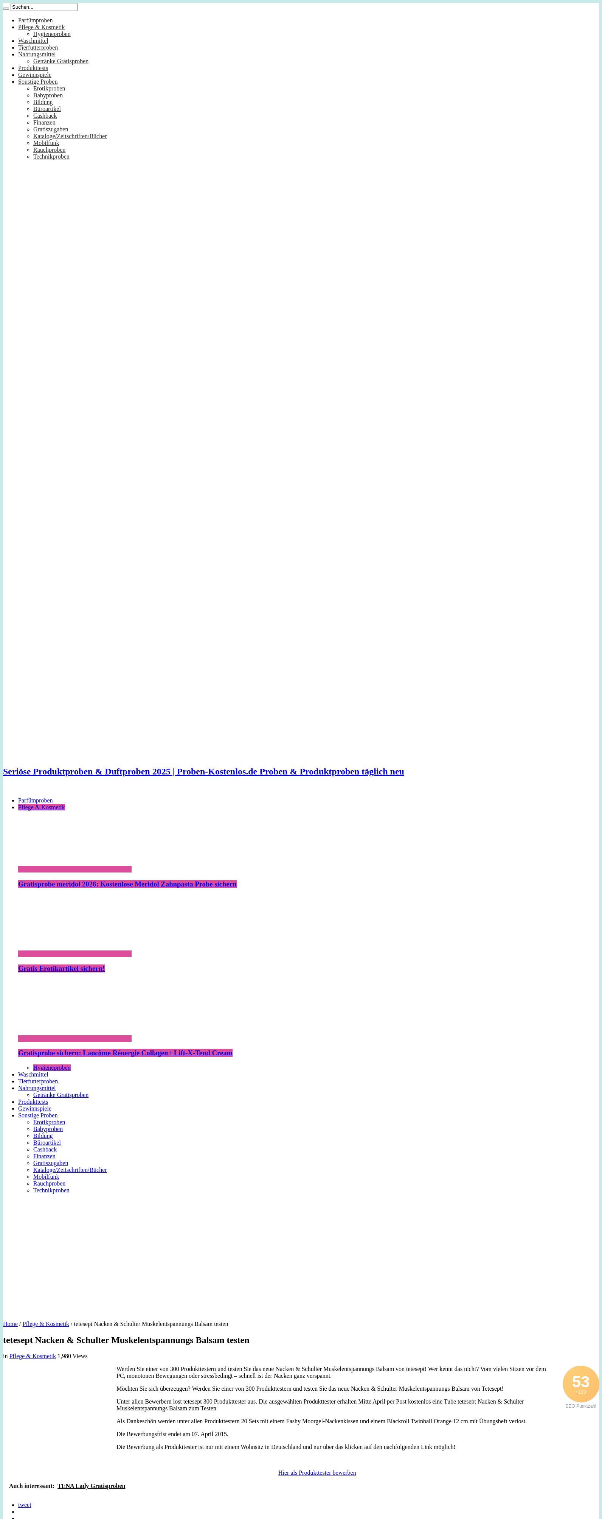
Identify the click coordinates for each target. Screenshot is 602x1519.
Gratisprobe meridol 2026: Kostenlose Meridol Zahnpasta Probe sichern (127, 884)
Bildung (43, 102)
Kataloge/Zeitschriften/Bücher (70, 136)
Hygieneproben (52, 34)
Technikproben (51, 156)
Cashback (45, 115)
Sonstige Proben (37, 81)
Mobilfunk (46, 143)
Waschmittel (33, 40)
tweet (24, 1505)
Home (10, 1324)
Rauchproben (49, 149)
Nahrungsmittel (37, 54)
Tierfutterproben (38, 47)
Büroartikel (47, 109)
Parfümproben (35, 20)
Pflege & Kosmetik (41, 27)
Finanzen (44, 122)
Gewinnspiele (34, 75)
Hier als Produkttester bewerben (317, 1472)
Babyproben (48, 95)
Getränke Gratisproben (60, 61)
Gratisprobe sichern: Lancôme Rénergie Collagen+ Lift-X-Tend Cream (125, 1053)
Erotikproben (49, 88)
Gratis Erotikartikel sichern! (61, 968)
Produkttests (33, 68)
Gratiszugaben (50, 129)
